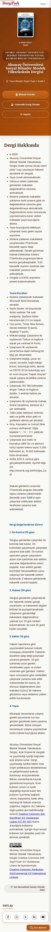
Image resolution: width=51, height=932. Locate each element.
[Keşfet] (25, 114)
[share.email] (43, 917)
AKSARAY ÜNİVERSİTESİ (30, 52)
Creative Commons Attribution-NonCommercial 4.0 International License (28, 873)
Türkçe (44, 4)
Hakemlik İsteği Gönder (25, 104)
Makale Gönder (25, 94)
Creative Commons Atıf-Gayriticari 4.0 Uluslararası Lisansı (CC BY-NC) (27, 818)
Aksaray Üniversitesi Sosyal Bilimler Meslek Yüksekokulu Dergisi (25, 68)
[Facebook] (8, 917)
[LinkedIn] (34, 917)
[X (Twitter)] (25, 917)
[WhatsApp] (16, 917)
